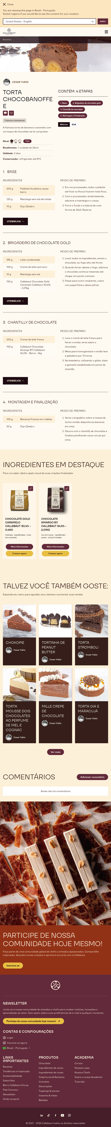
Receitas (7, 39)
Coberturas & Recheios (51, 1077)
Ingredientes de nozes (51, 1072)
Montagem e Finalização (74, 116)
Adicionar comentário (92, 777)
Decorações (45, 1086)
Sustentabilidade (12, 1075)
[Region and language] (49, 21)
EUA (74, 124)
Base (64, 103)
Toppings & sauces (49, 1090)
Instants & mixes (48, 1095)
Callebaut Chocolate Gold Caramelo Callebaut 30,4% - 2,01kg (35, 284)
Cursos (79, 1063)
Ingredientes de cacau (51, 1067)
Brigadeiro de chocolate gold (88, 103)
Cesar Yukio (20, 82)
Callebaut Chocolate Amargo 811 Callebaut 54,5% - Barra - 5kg (32, 350)
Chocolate (44, 1063)
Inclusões (44, 1081)
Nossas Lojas (82, 1067)
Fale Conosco (10, 1089)
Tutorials (80, 1081)
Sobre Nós (9, 1080)
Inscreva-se (13, 965)
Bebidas (43, 1100)
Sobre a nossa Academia (88, 1077)
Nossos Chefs (82, 1072)
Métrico (64, 124)
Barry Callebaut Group (15, 1085)
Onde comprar (11, 1099)
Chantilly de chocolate (73, 109)
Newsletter (9, 1094)
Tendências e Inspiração (16, 1071)
